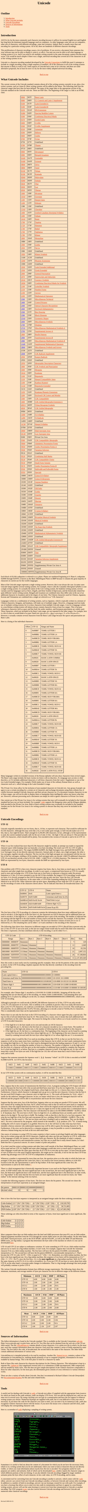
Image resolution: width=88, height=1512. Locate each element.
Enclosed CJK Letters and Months (47, 395)
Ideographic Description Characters (48, 363)
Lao (36, 187)
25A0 (23, 318)
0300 (23, 116)
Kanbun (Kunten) (41, 383)
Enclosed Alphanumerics (44, 309)
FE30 (23, 460)
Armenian (39, 129)
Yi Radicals (39, 418)
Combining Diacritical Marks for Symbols (50, 283)
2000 (23, 274)
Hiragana (38, 370)
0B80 (23, 168)
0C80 (23, 174)
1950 (23, 248)
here (12, 1243)
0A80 (23, 161)
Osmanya (38, 504)
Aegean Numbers (41, 482)
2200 (23, 296)
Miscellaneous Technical (44, 299)
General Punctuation (42, 274)
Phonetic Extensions (42, 261)
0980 (23, 155)
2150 (23, 290)
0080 (23, 100)
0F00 (23, 190)
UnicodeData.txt (23, 1345)
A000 (23, 415)
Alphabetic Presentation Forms (46, 444)
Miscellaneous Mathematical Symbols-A (50, 328)
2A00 (23, 344)
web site (79, 1341)
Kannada (38, 174)
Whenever (4, 1158)
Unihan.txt (15, 1365)
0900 (23, 152)
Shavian (38, 501)
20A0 (23, 280)
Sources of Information (14, 24)
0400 (23, 123)
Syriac (37, 139)
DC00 (23, 434)
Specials (38, 472)
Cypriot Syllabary (41, 511)
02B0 (23, 113)
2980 (23, 341)
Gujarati (38, 161)
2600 (23, 322)
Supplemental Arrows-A (44, 331)
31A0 (23, 386)
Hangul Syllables (41, 424)
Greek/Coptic (40, 120)
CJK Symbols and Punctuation (46, 367)
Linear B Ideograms (42, 479)
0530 (23, 129)
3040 (23, 370)
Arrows (38, 293)
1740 (23, 229)
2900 (23, 338)
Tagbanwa (39, 232)
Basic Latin (39, 97)
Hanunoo (38, 226)
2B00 (23, 347)
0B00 (23, 165)
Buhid (37, 229)
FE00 (23, 450)
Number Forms (40, 290)
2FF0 (23, 363)
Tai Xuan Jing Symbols (43, 527)
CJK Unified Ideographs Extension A (49, 402)
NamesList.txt (62, 1355)
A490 (23, 418)
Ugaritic (38, 495)
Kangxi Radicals (41, 357)
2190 (23, 293)
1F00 (23, 270)
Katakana (38, 373)
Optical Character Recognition (46, 306)
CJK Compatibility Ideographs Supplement (51, 546)
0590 (23, 133)
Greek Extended (41, 270)
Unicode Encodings (13, 22)
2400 (23, 302)
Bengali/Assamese (42, 155)
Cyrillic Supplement (42, 126)
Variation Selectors (42, 450)
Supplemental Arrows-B (44, 338)
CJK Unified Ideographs (44, 408)
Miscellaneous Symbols (44, 322)
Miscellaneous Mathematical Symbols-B (50, 341)
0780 (23, 145)
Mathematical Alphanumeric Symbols (49, 533)
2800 (23, 335)
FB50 (23, 447)
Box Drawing (40, 312)
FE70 (23, 466)
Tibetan (38, 190)
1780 (23, 235)
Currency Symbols (42, 280)
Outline (5, 13)
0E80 (23, 187)
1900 (23, 245)
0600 (23, 136)
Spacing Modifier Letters (44, 113)
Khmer (37, 235)
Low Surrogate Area (42, 434)
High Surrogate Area (42, 431)
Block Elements (41, 315)
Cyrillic (38, 123)
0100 (23, 104)
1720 (23, 226)
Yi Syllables (39, 415)
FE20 (23, 456)
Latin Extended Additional (45, 267)
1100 (23, 200)
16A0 (23, 219)
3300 (23, 399)
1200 (23, 203)
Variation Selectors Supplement (46, 559)
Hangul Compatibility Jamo (45, 379)
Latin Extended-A (41, 104)
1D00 (23, 261)
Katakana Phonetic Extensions (46, 392)
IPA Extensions (40, 110)
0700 (23, 139)
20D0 (23, 283)
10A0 (23, 197)
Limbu (37, 245)
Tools (8, 26)
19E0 (23, 254)
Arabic (37, 136)
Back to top (44, 74)
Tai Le (37, 248)
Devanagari (39, 152)
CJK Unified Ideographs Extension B (49, 540)
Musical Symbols (41, 520)
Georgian (38, 197)
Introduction (10, 18)
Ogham (38, 216)
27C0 (23, 328)
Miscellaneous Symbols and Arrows (48, 347)
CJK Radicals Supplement (44, 354)
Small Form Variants (42, 463)
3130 (23, 379)
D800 (23, 431)
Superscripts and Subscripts (45, 277)
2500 (23, 312)
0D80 (23, 181)
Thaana (38, 145)
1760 (23, 232)
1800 (23, 238)
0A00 (23, 158)
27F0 (23, 331)
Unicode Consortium (52, 62)
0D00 (23, 177)
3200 (23, 395)
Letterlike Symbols (42, 286)
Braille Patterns (41, 335)
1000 (23, 193)
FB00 (23, 444)
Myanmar (38, 193)
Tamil (37, 168)
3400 (23, 402)
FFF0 (23, 472)
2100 (23, 286)
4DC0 (23, 405)
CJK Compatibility (42, 399)
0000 (23, 97)
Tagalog (38, 222)
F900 (23, 440)
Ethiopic (38, 203)
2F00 (23, 357)
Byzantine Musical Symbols (45, 517)
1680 (23, 216)
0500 (23, 126)
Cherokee (38, 209)
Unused (38, 569)
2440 (23, 306)
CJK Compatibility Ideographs (46, 440)
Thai (36, 184)
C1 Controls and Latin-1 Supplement (48, 100)
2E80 (23, 354)
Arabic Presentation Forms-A (46, 447)
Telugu (37, 171)
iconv (25, 1489)
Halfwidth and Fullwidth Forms (46, 469)
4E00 (23, 408)
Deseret (38, 498)
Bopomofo (39, 376)
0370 (23, 120)
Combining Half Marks (43, 456)
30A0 (23, 373)
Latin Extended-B (41, 107)
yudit (43, 802)
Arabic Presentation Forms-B (46, 466)
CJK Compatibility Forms (44, 460)
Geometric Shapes (42, 318)
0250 (23, 110)
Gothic (37, 492)
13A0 (23, 209)
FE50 (23, 463)
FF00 (23, 469)
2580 (23, 315)
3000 (23, 367)
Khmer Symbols (41, 254)
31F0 (23, 392)
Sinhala (38, 181)
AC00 (23, 424)
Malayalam (39, 177)
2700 (23, 325)
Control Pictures (41, 302)
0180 (23, 107)
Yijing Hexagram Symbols (45, 405)
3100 (23, 376)
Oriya (37, 165)
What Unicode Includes (14, 20)
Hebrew (38, 133)
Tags (37, 553)
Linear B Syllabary (42, 476)
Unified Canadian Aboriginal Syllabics (49, 213)
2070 (23, 277)
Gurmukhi (39, 158)
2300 (23, 299)
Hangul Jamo (40, 200)
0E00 (23, 184)
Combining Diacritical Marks (46, 116)
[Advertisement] (44, 1505)
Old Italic (38, 488)
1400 (23, 213)
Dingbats (38, 325)
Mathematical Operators (44, 296)
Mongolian (39, 238)
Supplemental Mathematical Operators (49, 344)
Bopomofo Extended (42, 386)
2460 (23, 309)
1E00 (23, 267)
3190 (23, 383)
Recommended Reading (13, 1378)
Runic (37, 219)
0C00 (23, 171)
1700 (23, 222)
